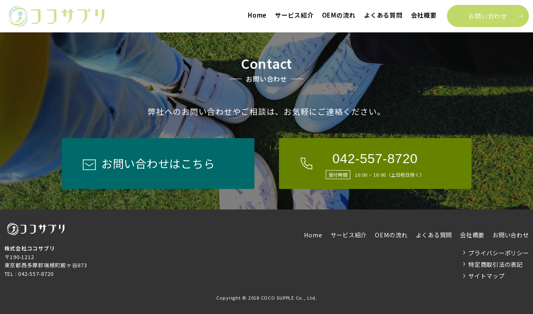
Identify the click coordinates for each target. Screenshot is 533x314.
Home (257, 15)
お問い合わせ (487, 15)
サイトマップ (486, 275)
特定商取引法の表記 (495, 264)
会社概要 (424, 15)
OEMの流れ (339, 15)
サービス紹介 (294, 15)
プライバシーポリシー (498, 252)
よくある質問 (383, 15)
